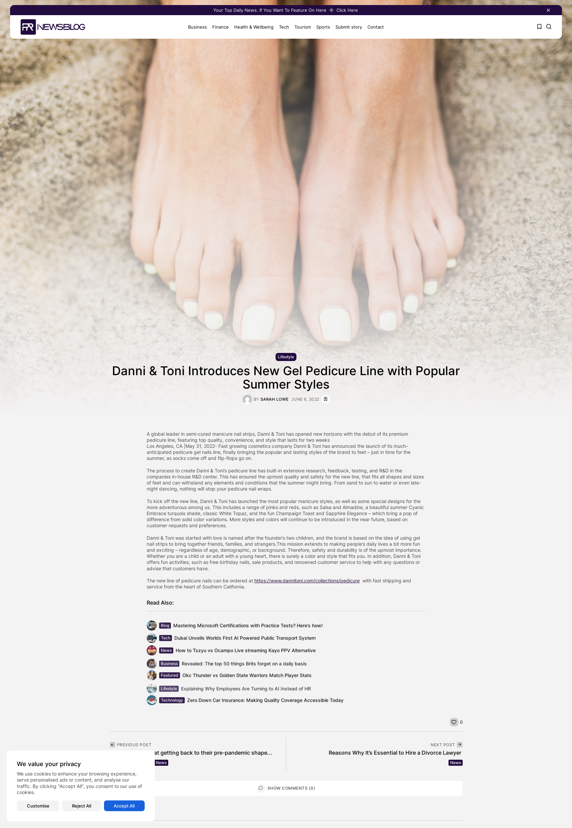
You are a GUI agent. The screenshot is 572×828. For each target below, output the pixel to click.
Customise (38, 805)
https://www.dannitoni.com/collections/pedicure (307, 580)
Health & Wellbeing (252, 27)
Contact (373, 27)
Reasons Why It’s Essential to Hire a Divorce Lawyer (396, 752)
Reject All (81, 805)
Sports (321, 27)
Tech (282, 27)
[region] (81, 786)
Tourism (300, 27)
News (161, 762)
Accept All (124, 805)
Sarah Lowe (274, 399)
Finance (218, 27)
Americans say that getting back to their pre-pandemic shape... (191, 752)
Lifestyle (286, 357)
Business (195, 27)
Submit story (346, 27)
